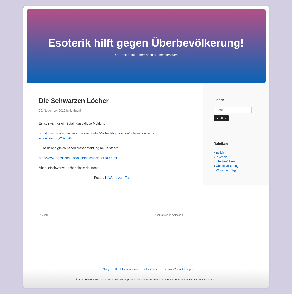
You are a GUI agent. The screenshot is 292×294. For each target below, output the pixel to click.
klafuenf (75, 110)
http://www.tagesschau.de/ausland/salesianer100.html (78, 158)
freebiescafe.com (206, 279)
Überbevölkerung (227, 166)
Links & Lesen (151, 269)
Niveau (44, 215)
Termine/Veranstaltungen (178, 269)
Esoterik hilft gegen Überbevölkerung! (146, 43)
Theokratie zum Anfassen (168, 215)
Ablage (106, 269)
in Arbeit (221, 157)
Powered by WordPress (144, 279)
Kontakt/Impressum (126, 269)
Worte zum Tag (120, 177)
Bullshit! (221, 152)
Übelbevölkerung (227, 161)
